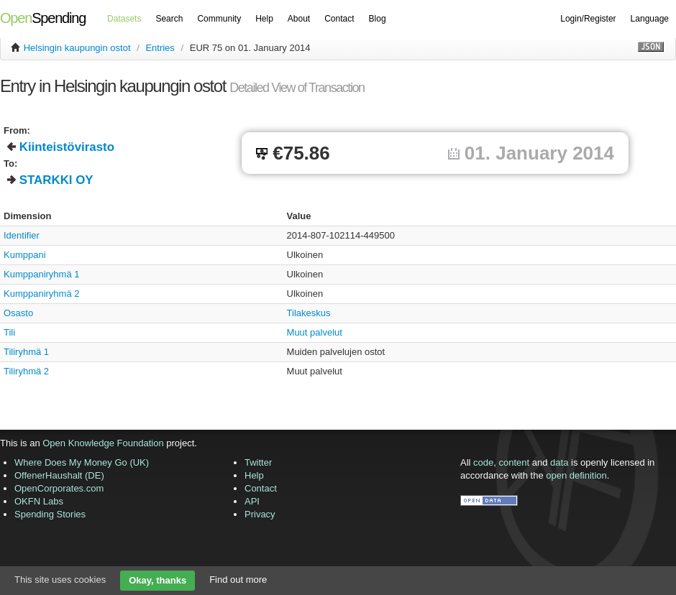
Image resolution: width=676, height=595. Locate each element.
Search (169, 19)
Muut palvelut (314, 332)
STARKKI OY (56, 180)
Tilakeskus (309, 313)
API (252, 501)
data (559, 462)
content (514, 462)
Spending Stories (50, 514)
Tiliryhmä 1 (26, 351)
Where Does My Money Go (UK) (81, 462)
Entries (159, 47)
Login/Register (588, 19)
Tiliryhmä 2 (26, 371)
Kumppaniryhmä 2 (42, 293)
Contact (339, 19)
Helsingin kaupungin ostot (77, 47)
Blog (377, 19)
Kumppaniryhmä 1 (42, 274)
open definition (576, 475)
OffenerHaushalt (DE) (59, 475)
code (483, 462)
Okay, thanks (157, 580)
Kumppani (25, 254)
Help (264, 19)
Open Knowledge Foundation (102, 443)
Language (650, 19)
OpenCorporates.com (59, 488)
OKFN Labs (38, 501)
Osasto (18, 313)
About (299, 19)
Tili (9, 332)
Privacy (260, 514)
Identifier (22, 235)
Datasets (124, 19)
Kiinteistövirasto (66, 147)
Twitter (258, 462)
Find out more (238, 579)
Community (219, 19)
